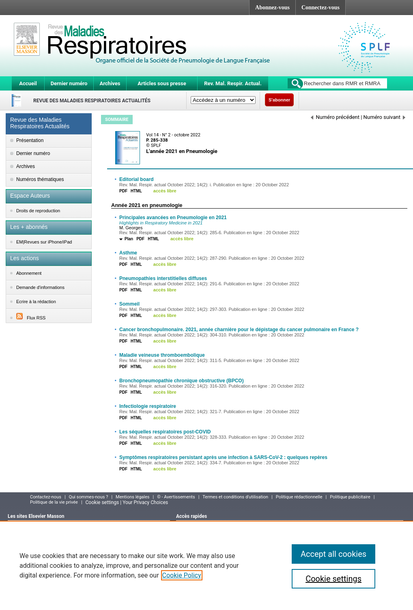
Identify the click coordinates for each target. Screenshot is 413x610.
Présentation (29, 140)
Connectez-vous (320, 7)
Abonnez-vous (272, 7)
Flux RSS (30, 317)
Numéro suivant (384, 117)
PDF (123, 191)
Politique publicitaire (350, 497)
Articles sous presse (162, 83)
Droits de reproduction (38, 210)
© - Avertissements (176, 497)
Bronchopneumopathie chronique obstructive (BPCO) (181, 381)
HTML (136, 191)
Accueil (28, 83)
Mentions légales (132, 497)
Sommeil (129, 304)
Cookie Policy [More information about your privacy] (181, 575)
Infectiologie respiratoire (147, 406)
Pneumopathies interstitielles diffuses (163, 278)
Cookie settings (333, 579)
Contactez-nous (45, 497)
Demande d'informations (40, 287)
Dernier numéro (69, 83)
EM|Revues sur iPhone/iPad (44, 241)
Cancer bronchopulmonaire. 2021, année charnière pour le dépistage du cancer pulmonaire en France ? (239, 329)
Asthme (128, 253)
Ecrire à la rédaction (36, 301)
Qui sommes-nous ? (88, 497)
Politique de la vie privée (54, 502)
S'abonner (279, 99)
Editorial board (136, 179)
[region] (206, 565)
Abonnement (28, 273)
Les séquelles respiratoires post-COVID (165, 432)
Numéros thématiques (40, 179)
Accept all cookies (333, 554)
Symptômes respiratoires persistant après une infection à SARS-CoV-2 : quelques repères (223, 457)
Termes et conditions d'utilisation (235, 497)
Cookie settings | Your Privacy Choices (127, 502)
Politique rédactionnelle (299, 497)
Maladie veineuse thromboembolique (162, 355)
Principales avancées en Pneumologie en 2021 (173, 217)
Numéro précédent (335, 117)
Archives (109, 83)
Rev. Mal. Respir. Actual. (233, 83)
